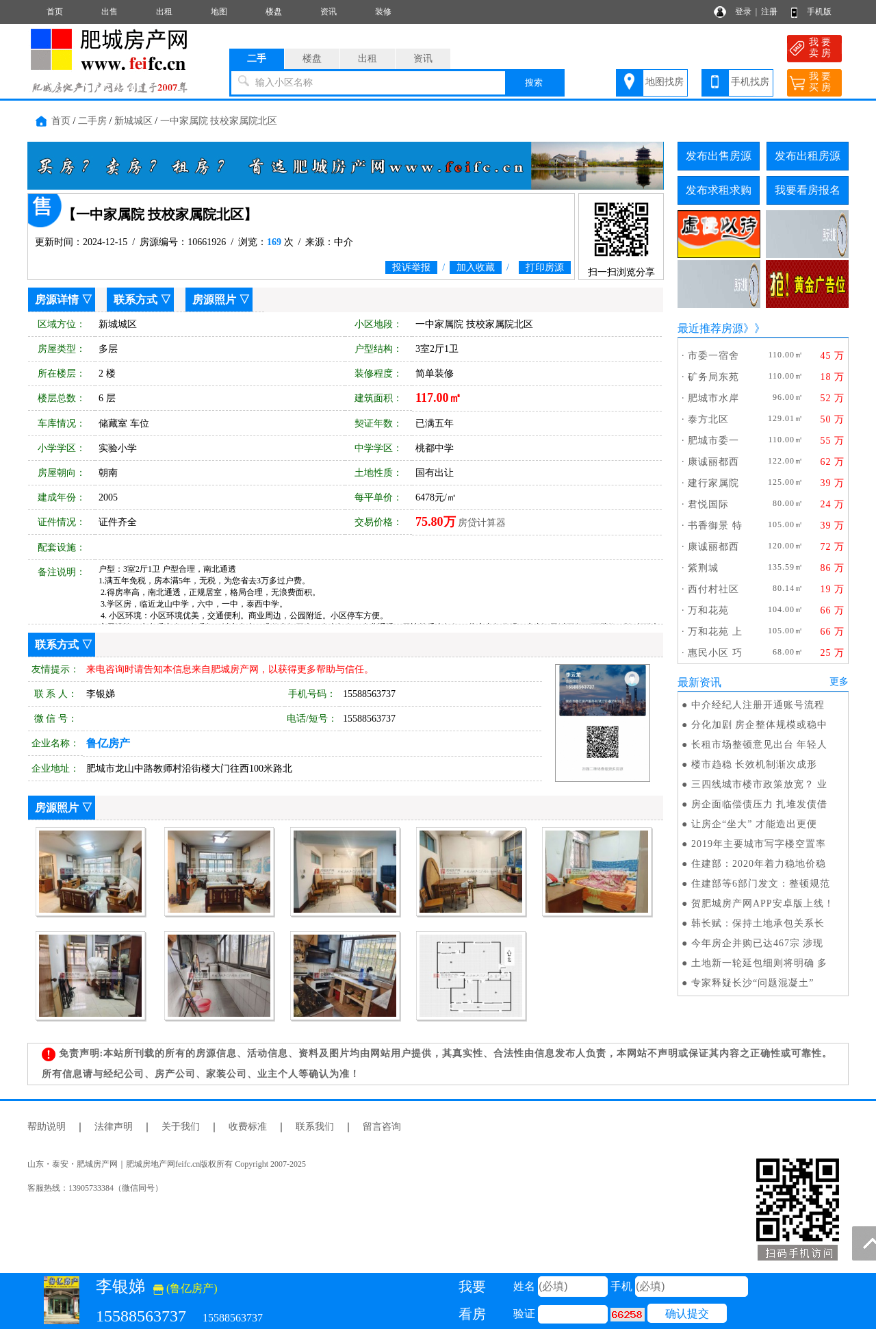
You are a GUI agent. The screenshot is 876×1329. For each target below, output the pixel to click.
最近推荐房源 (710, 328)
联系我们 (315, 1127)
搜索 (534, 82)
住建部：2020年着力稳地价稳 (758, 864)
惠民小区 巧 (715, 653)
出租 (164, 11)
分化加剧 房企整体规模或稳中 (759, 725)
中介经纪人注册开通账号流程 (758, 705)
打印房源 (545, 267)
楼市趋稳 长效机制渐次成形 (754, 764)
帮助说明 (46, 1127)
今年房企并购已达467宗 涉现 (757, 943)
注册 (769, 11)
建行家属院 (713, 483)
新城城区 (133, 121)
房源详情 (57, 299)
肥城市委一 (713, 440)
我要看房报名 (807, 190)
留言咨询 (382, 1127)
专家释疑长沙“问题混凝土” (752, 983)
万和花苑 (708, 610)
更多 (839, 681)
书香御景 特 (715, 525)
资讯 (328, 11)
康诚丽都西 (713, 462)
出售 (109, 11)
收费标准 (248, 1127)
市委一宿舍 (713, 356)
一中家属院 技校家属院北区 (219, 121)
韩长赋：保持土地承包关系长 (758, 923)
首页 (55, 11)
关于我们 (181, 1127)
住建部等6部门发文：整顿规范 (760, 883)
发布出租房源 (807, 156)
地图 (219, 11)
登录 (743, 11)
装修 (383, 11)
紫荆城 (703, 568)
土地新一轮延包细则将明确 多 (759, 963)
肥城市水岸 (713, 398)
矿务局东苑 (713, 377)
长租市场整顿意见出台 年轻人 (759, 744)
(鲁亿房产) (185, 1288)
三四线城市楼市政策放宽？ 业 (759, 784)
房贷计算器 (482, 523)
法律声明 (113, 1127)
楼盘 (274, 11)
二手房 (92, 121)
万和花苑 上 (715, 631)
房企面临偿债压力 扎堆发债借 (759, 804)
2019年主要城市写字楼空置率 (758, 844)
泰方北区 (708, 419)
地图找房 (664, 82)
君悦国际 (708, 504)
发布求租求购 (718, 190)
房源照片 (214, 299)
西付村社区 (713, 589)
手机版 (819, 11)
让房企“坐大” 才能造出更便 (754, 824)
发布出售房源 (718, 156)
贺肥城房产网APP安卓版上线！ (762, 903)
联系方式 (135, 299)
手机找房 (750, 82)
